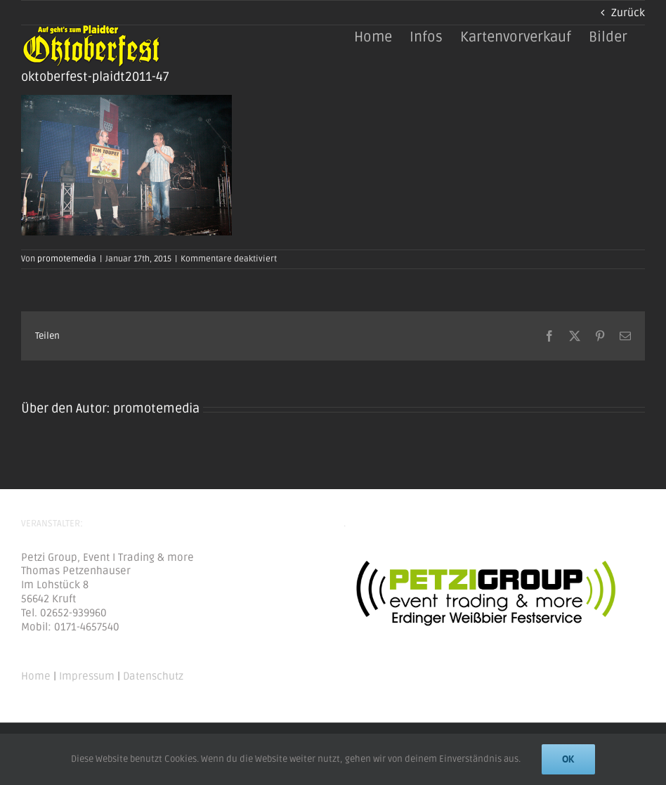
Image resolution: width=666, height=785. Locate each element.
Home (36, 676)
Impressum (87, 676)
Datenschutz (153, 676)
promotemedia (66, 259)
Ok (568, 759)
